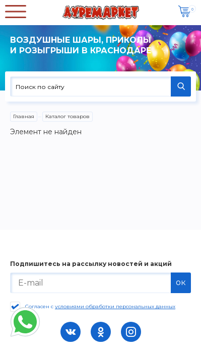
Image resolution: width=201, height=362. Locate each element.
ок (181, 282)
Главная (23, 116)
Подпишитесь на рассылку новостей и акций (91, 263)
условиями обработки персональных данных (115, 306)
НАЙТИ (181, 86)
